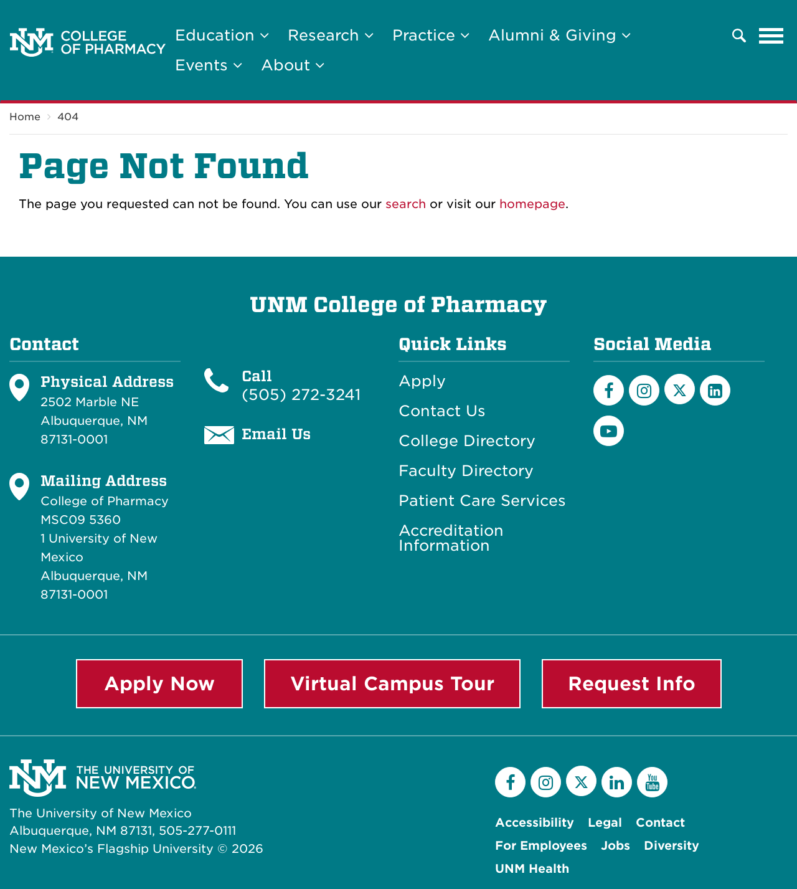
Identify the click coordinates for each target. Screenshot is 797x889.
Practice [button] (430, 35)
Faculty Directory (466, 471)
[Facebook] (608, 390)
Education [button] (222, 35)
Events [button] (208, 65)
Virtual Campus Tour (392, 683)
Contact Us (442, 411)
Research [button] (331, 35)
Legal (605, 822)
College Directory (466, 441)
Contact (660, 822)
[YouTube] (608, 431)
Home (24, 117)
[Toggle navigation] (771, 35)
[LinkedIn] (715, 390)
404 (67, 117)
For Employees (541, 846)
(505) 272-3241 (301, 395)
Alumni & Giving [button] (559, 35)
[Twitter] (679, 389)
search (405, 204)
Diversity (671, 846)
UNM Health (532, 869)
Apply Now (159, 683)
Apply (422, 381)
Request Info (632, 683)
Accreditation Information (451, 538)
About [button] (292, 65)
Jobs (615, 846)
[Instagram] (644, 390)
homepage (532, 204)
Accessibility (534, 822)
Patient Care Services (482, 500)
